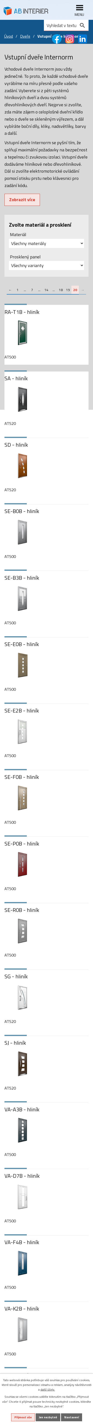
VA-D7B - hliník (22, 1176)
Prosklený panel (25, 256)
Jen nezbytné (48, 1417)
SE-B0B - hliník (21, 511)
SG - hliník (16, 976)
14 (46, 289)
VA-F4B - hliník (21, 1242)
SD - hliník (16, 444)
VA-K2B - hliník (21, 1308)
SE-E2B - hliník (21, 710)
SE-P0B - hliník (21, 843)
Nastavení (71, 1417)
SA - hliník (16, 378)
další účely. (47, 1389)
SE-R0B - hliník (21, 910)
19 (68, 289)
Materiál (18, 234)
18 (61, 289)
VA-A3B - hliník (21, 1109)
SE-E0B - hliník (21, 644)
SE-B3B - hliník (21, 578)
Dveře (25, 36)
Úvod (8, 36)
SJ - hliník (15, 1043)
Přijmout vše (23, 1417)
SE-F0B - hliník (21, 777)
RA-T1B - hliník (21, 312)
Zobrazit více (22, 199)
